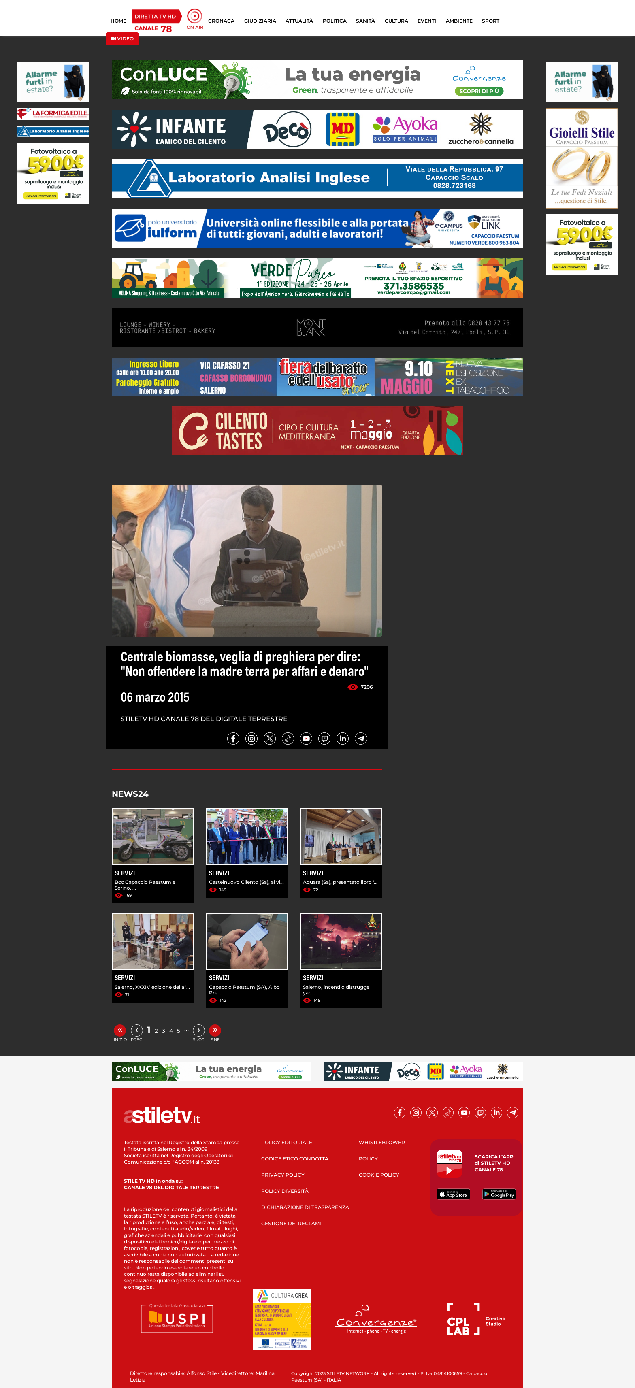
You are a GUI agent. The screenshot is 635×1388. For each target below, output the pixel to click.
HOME (118, 21)
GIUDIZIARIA (260, 21)
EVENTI (427, 21)
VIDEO (122, 39)
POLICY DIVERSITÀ (285, 1191)
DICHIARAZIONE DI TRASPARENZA (305, 1207)
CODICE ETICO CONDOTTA (294, 1159)
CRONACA (221, 21)
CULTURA (396, 21)
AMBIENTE (459, 21)
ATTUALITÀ (299, 21)
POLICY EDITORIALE (286, 1142)
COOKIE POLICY (379, 1175)
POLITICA (335, 21)
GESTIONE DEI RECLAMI (291, 1223)
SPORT (490, 21)
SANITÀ (365, 21)
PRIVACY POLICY (283, 1175)
